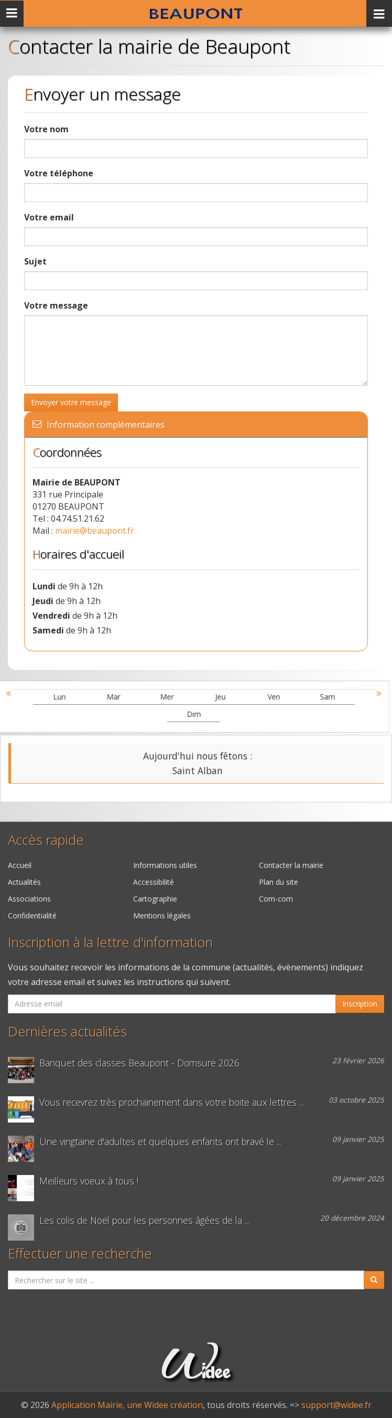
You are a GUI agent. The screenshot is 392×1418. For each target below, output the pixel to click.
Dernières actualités (67, 1031)
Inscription (359, 1004)
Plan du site (278, 882)
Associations (29, 899)
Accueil (19, 865)
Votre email (49, 217)
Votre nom (46, 129)
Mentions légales (162, 915)
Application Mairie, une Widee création (127, 1405)
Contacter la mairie (291, 865)
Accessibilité (153, 882)
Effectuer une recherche (80, 1253)
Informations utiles (165, 865)
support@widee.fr (336, 1405)
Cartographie (155, 899)
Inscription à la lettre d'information (110, 942)
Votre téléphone (58, 173)
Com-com (276, 899)
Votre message (56, 305)
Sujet (35, 261)
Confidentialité (32, 915)
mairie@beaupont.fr (94, 530)
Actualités (24, 882)
